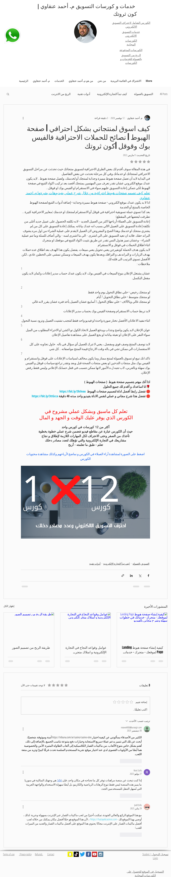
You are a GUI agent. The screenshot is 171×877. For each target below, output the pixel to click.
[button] (8, 94)
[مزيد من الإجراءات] (23, 729)
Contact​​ (50, 854)
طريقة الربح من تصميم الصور (31, 647)
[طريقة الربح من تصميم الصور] (29, 627)
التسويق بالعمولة (143, 94)
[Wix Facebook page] (88, 854)
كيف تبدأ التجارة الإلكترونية (112, 94)
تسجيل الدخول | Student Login (155, 856)
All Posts (164, 94)
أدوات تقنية (83, 94)
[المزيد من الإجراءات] (23, 118)
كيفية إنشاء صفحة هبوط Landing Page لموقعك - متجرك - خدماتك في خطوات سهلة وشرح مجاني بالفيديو (142, 649)
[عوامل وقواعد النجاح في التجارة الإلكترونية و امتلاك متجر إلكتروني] (85, 627)
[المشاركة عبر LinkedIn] (131, 575)
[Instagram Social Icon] (100, 854)
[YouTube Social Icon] (94, 854)
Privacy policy (25, 854)
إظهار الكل (8, 606)
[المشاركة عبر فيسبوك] (148, 575)
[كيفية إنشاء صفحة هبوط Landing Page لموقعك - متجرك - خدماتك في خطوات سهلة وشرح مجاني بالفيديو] (142, 627)
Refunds (39, 854)
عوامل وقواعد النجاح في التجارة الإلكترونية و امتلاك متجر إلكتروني (85, 649)
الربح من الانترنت (60, 94)
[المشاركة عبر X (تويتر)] (140, 575)
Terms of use (8, 854)
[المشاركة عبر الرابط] (122, 575)
